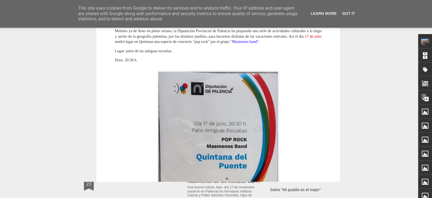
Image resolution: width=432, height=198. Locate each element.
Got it (348, 13)
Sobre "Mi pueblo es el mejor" (295, 190)
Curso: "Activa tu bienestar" (293, 180)
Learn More (324, 13)
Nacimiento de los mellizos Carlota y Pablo (234, 181)
